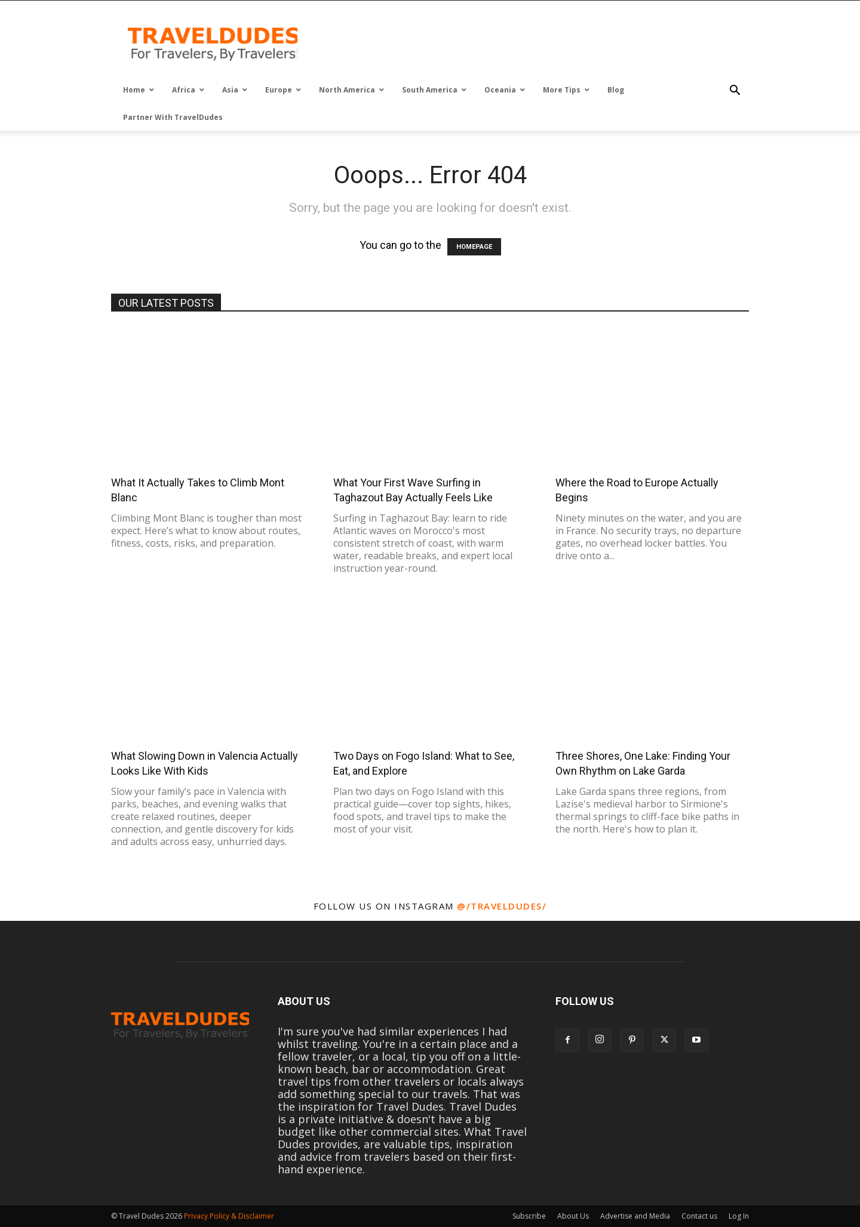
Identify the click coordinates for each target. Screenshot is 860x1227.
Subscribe (529, 1216)
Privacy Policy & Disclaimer (229, 1216)
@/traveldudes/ (501, 906)
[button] (734, 91)
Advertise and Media (635, 1216)
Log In (739, 1216)
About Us (573, 1216)
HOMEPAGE (474, 247)
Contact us (699, 1216)
